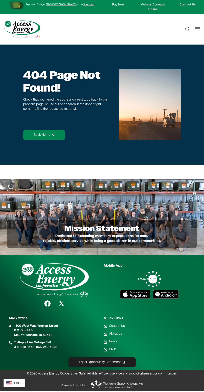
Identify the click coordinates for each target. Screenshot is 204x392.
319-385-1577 (53, 4)
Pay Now (119, 5)
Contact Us (187, 5)
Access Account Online (153, 7)
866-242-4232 (69, 4)
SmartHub (88, 4)
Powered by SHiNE (74, 386)
